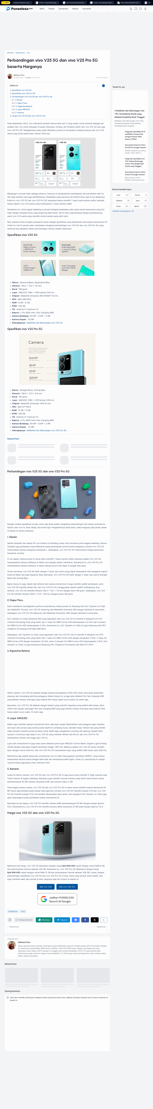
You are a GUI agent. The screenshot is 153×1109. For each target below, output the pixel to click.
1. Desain (18, 100)
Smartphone (63, 9)
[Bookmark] (10, 920)
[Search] (140, 8)
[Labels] (130, 211)
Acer (118, 195)
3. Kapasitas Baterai (24, 106)
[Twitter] (94, 919)
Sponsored (86, 9)
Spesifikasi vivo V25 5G (21, 90)
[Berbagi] (103, 919)
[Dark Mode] (131, 8)
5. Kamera (19, 112)
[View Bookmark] (135, 8)
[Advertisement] (76, 31)
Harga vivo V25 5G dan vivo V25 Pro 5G (28, 116)
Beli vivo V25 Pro (67, 887)
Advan (137, 195)
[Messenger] (75, 919)
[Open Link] (145, 8)
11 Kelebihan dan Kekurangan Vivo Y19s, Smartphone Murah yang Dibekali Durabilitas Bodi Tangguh (130, 113)
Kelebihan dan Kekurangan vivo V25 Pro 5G (46, 430)
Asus (138, 201)
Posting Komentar (24, 920)
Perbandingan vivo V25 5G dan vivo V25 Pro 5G (32, 96)
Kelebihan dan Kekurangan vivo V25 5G (44, 323)
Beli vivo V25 (46, 887)
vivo (23, 911)
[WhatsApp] (44, 919)
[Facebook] (85, 919)
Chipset (51, 9)
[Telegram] (62, 919)
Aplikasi (75, 9)
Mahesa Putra (24, 942)
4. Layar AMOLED (22, 109)
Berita (42, 9)
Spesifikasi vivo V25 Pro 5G (23, 93)
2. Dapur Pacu (21, 103)
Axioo (118, 206)
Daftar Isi (14, 85)
